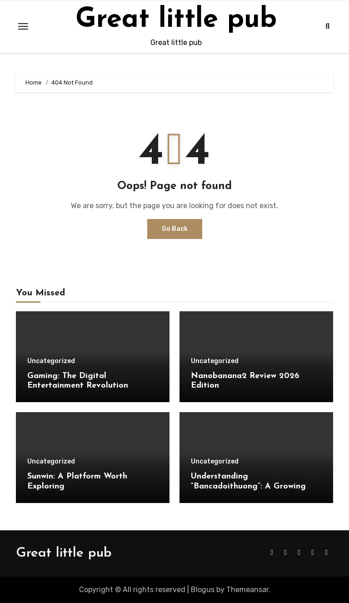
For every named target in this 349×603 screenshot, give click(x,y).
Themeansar (247, 589)
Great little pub (176, 20)
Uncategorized (51, 361)
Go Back (175, 229)
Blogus (202, 589)
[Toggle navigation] (23, 26)
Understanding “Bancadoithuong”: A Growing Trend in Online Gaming (248, 486)
